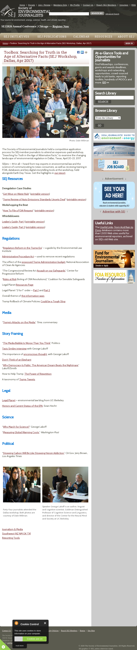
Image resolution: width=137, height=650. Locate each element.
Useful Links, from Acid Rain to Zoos (114, 229)
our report (59, 173)
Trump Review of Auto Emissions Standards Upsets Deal (34, 199)
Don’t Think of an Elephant (16, 359)
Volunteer (123, 5)
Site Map (91, 630)
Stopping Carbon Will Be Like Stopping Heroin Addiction (33, 453)
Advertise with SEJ (114, 211)
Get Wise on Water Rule (16, 194)
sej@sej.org (11, 643)
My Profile (75, 5)
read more (20, 645)
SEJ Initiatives (16, 36)
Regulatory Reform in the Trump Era (22, 248)
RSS (133, 5)
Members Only (60, 5)
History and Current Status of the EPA (22, 405)
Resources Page (24, 284)
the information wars (32, 295)
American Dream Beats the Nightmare (57, 365)
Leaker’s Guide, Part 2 (13, 227)
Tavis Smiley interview (14, 348)
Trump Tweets (27, 379)
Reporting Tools (11, 537)
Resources (104, 36)
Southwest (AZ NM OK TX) (16, 533)
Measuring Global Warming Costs (21, 432)
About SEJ (126, 36)
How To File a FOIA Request (18, 210)
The (34, 365)
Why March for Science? (16, 426)
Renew (82, 630)
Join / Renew (44, 5)
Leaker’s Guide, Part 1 (13, 221)
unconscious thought (35, 354)
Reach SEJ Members (106, 5)
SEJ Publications (52, 36)
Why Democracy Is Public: (17, 365)
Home (22, 5)
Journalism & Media (12, 529)
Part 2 (47, 290)
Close (45, 623)
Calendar (81, 36)
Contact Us (88, 5)
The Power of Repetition (38, 373)
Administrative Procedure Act (18, 256)
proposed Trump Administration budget (43, 262)
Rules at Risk (9, 279)
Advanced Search (112, 14)
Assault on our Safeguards (51, 270)
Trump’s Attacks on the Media (19, 322)
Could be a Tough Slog (53, 301)
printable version (40, 194)
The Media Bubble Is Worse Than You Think (26, 343)
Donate (31, 5)
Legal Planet (8, 400)
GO (104, 82)
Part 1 (36, 290)
